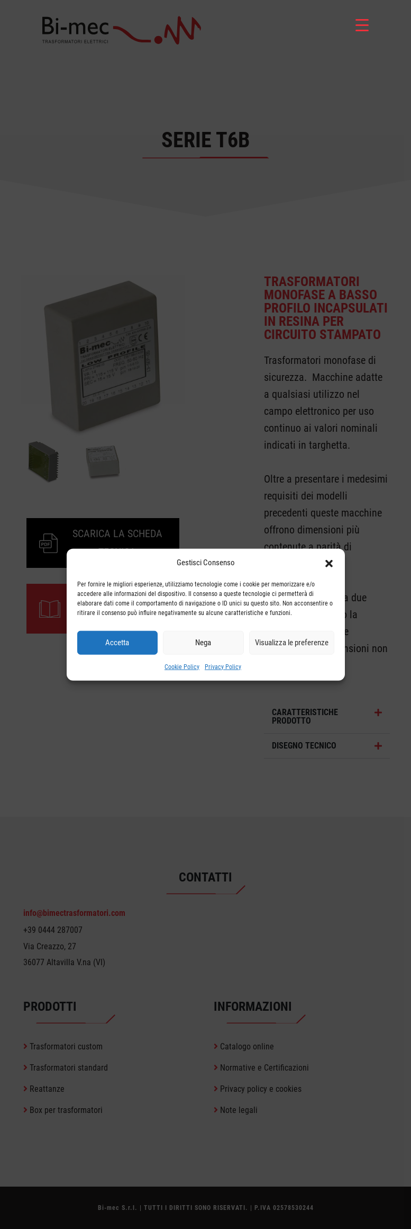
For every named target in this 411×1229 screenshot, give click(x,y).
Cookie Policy (182, 666)
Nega (203, 642)
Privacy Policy (223, 666)
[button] (329, 562)
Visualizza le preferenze (291, 642)
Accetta (117, 642)
